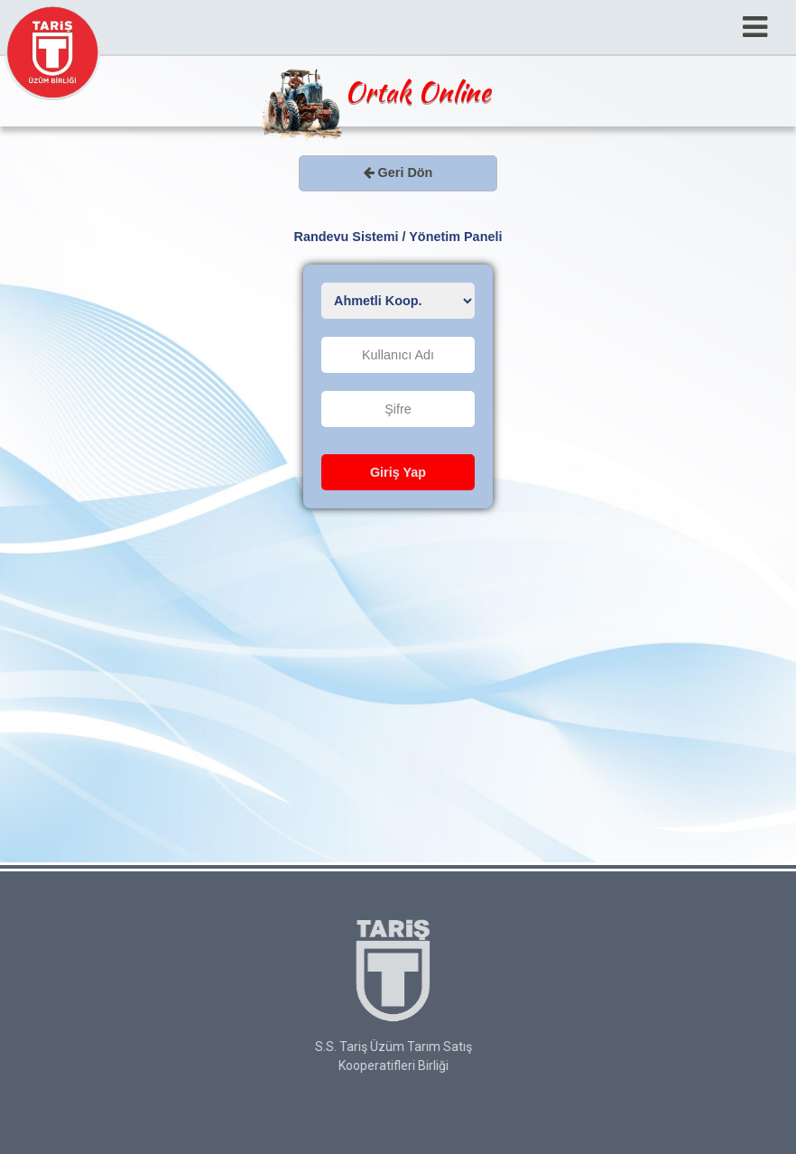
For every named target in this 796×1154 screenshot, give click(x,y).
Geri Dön (398, 172)
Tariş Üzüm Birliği (52, 52)
